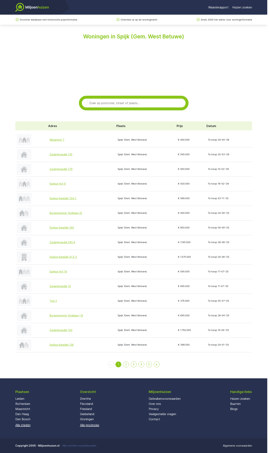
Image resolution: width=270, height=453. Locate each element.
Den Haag (22, 414)
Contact (154, 419)
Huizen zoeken (242, 7)
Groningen (87, 419)
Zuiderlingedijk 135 (61, 154)
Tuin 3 (53, 300)
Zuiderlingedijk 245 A (62, 242)
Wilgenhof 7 (57, 139)
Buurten (235, 404)
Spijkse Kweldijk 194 (62, 227)
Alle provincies (89, 425)
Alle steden (23, 425)
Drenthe (85, 398)
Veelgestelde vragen (162, 414)
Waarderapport (218, 7)
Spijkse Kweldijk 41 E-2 (63, 256)
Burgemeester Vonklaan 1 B (66, 315)
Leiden (19, 398)
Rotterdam (22, 404)
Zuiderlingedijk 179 (61, 169)
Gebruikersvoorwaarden (165, 398)
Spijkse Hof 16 (58, 271)
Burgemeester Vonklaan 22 (66, 213)
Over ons (155, 404)
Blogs (234, 409)
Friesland (86, 409)
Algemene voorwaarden (237, 445)
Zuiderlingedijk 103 (61, 330)
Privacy (154, 409)
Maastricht (22, 409)
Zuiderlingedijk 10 (60, 286)
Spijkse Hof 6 (58, 183)
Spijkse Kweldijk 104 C (63, 198)
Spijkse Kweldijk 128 (62, 344)
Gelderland (87, 414)
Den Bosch (22, 419)
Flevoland (86, 404)
